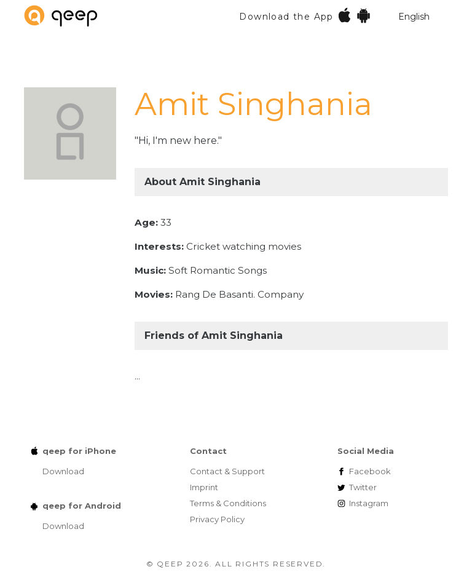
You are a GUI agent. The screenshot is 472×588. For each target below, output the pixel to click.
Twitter (363, 487)
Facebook (370, 471)
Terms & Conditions (228, 503)
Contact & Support (227, 471)
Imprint (204, 487)
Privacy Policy (217, 519)
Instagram (368, 503)
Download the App (305, 15)
